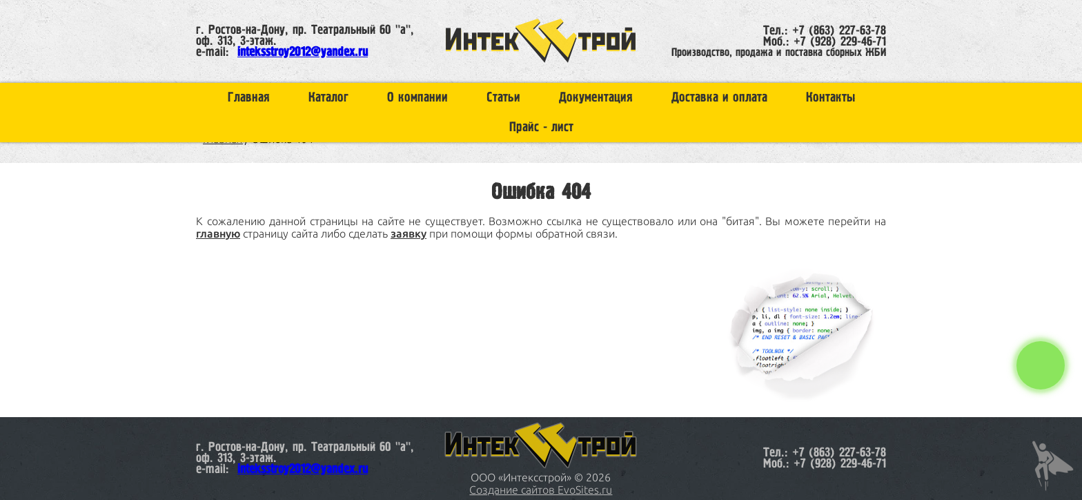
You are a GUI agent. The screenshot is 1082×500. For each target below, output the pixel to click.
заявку (408, 233)
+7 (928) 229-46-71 (840, 42)
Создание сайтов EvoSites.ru (540, 489)
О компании (417, 98)
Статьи (503, 98)
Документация (596, 98)
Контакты (830, 98)
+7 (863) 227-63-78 (839, 31)
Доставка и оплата (719, 98)
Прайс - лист (541, 127)
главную (218, 233)
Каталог (328, 98)
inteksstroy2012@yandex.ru (302, 52)
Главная (249, 98)
